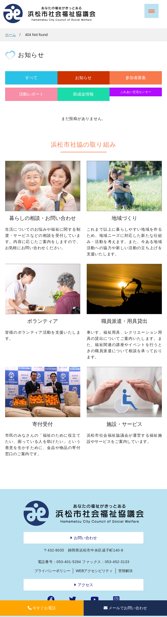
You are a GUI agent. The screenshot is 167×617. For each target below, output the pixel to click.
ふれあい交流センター (135, 92)
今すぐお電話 (42, 608)
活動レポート (31, 94)
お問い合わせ (85, 538)
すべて (31, 78)
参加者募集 (135, 78)
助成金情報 (83, 94)
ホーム (10, 35)
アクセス (85, 585)
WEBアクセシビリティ (94, 571)
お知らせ (83, 78)
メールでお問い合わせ (125, 608)
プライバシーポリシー (52, 571)
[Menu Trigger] (151, 11)
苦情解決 (125, 571)
